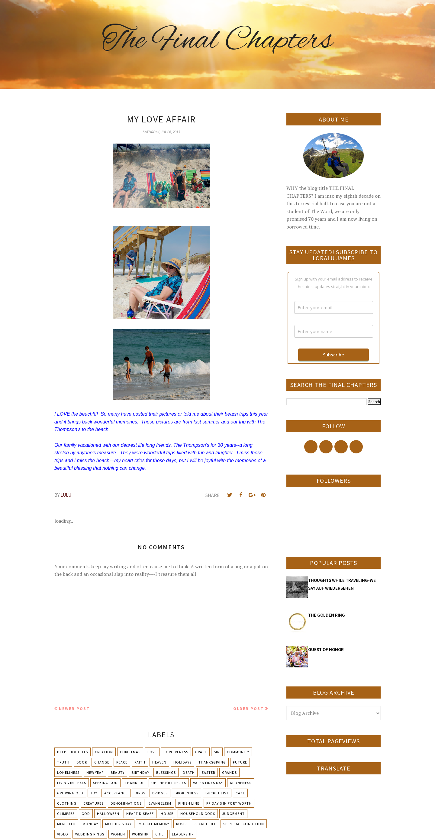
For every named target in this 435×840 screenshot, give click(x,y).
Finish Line (188, 803)
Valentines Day (208, 782)
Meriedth (66, 824)
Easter (208, 772)
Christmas (130, 752)
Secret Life (205, 824)
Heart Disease (140, 813)
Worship (140, 834)
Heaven (159, 762)
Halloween (108, 813)
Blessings (166, 772)
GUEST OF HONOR (326, 649)
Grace (201, 752)
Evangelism (160, 803)
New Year (95, 772)
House (167, 813)
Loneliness (68, 772)
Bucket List (217, 793)
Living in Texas (71, 782)
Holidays (182, 762)
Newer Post (74, 708)
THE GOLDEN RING (326, 615)
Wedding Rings (89, 834)
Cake (240, 793)
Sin (217, 752)
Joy (93, 793)
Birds (140, 793)
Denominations (126, 803)
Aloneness (240, 782)
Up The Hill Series (168, 782)
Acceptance (116, 793)
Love (152, 752)
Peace (121, 762)
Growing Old (70, 793)
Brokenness (186, 793)
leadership (183, 834)
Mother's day (118, 824)
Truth (63, 762)
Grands (229, 772)
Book (81, 762)
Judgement (233, 813)
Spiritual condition (243, 824)
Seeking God (105, 782)
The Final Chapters (217, 41)
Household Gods (197, 813)
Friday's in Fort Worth (229, 803)
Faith (139, 762)
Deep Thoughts (72, 752)
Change (101, 762)
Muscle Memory (154, 824)
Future (240, 762)
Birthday (140, 772)
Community (238, 752)
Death (189, 772)
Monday (90, 824)
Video (62, 834)
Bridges (160, 793)
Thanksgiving (212, 762)
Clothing (66, 803)
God (86, 813)
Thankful (134, 782)
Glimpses (66, 813)
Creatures (93, 803)
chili (160, 834)
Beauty (117, 772)
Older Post (248, 708)
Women (118, 834)
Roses (182, 824)
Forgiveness (176, 752)
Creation (104, 752)
